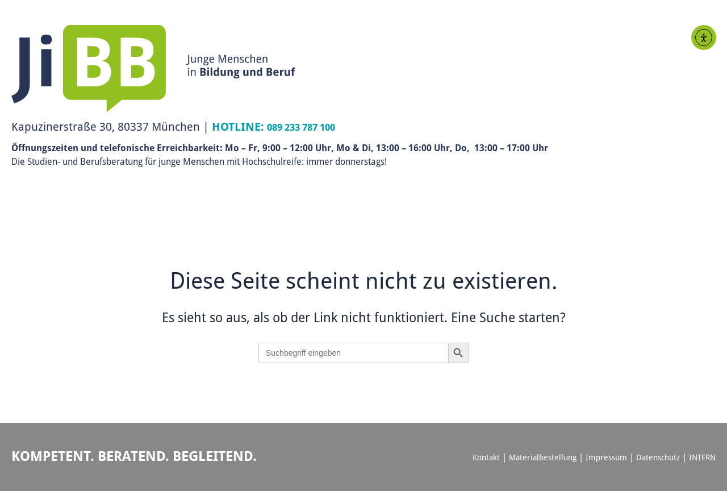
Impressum (598, 457)
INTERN (701, 457)
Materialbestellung (531, 457)
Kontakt (471, 457)
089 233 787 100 (308, 126)
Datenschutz (653, 457)
